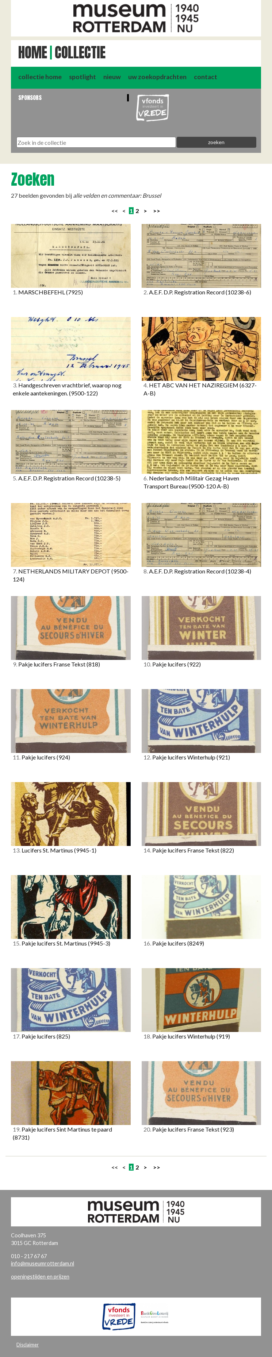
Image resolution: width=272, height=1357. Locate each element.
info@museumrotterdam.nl (42, 1263)
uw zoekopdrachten (157, 77)
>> (156, 210)
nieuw (112, 77)
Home (32, 52)
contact (205, 77)
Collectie (80, 52)
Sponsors (30, 97)
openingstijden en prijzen (40, 1276)
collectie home (40, 77)
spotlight (82, 77)
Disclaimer (27, 1345)
